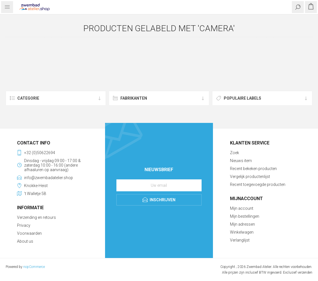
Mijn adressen (242, 224)
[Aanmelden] (159, 185)
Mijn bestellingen (244, 216)
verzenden (305, 272)
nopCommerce (34, 267)
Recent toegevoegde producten (257, 184)
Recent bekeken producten (253, 168)
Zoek (234, 152)
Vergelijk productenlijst (250, 176)
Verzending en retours (36, 217)
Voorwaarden (29, 233)
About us (25, 241)
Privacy (23, 225)
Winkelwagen (242, 232)
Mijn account (241, 208)
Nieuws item (241, 160)
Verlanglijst (240, 240)
